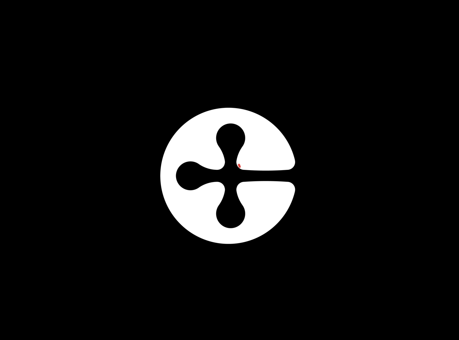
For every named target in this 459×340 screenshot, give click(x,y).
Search (429, 30)
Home (237, 30)
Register (363, 31)
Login (401, 30)
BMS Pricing (318, 30)
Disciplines (270, 30)
